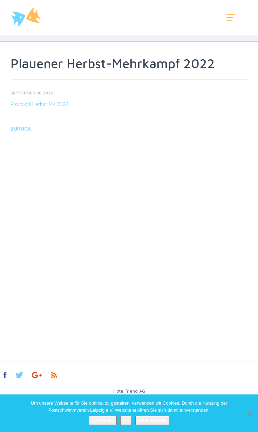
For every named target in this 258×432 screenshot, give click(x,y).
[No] (249, 413)
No (126, 420)
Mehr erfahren (152, 420)
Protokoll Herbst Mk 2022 (39, 104)
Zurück (21, 129)
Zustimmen (102, 420)
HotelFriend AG (129, 391)
